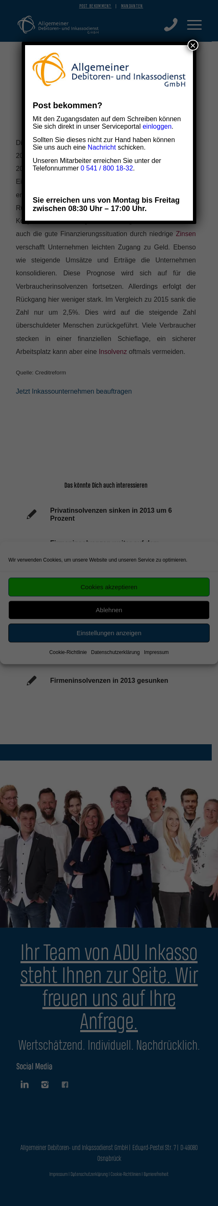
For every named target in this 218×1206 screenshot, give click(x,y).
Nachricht (102, 147)
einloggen (156, 126)
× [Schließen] (193, 45)
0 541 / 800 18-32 (107, 168)
